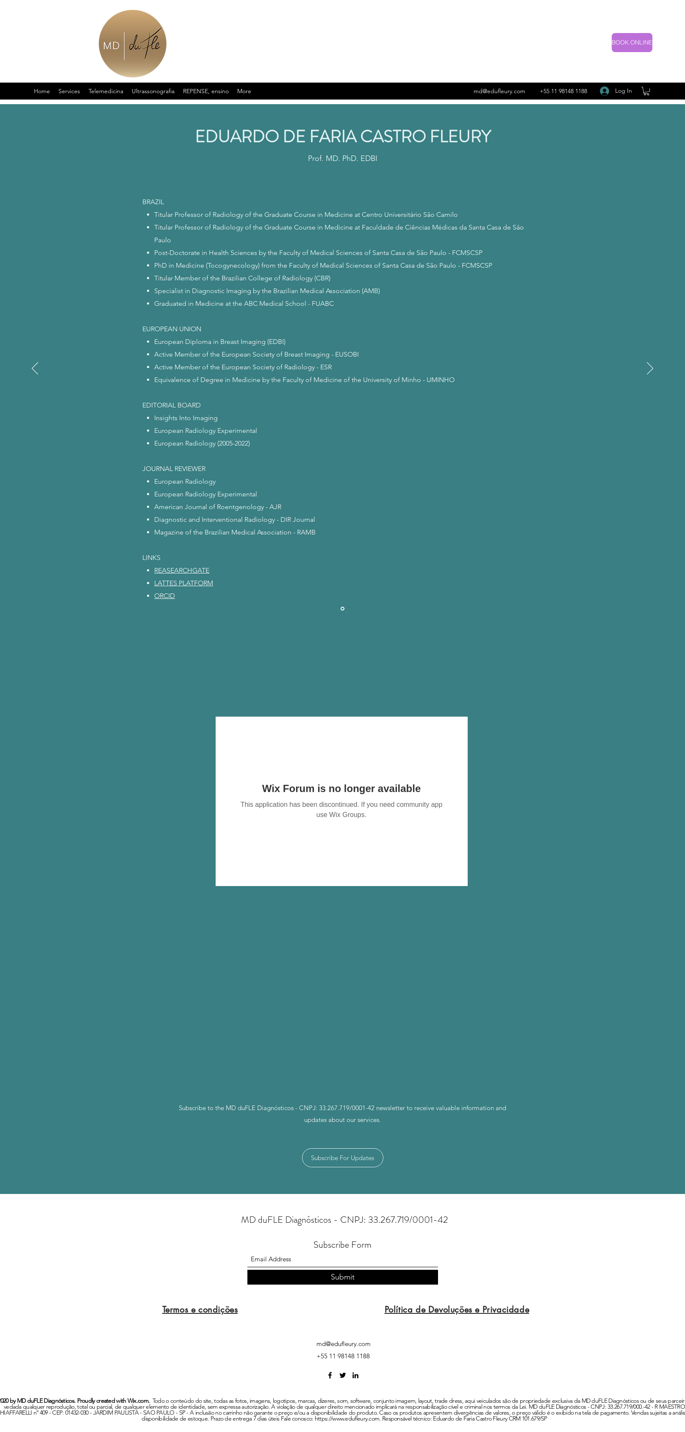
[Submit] (342, 1277)
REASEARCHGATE (181, 570)
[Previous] (35, 369)
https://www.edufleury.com (347, 1418)
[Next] (650, 369)
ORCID (164, 596)
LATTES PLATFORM (183, 583)
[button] (646, 91)
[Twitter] (342, 1375)
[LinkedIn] (355, 1375)
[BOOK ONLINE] (632, 42)
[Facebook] (330, 1375)
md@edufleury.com (499, 91)
